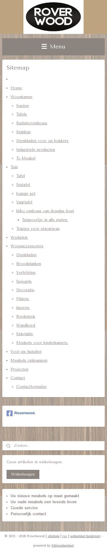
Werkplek (19, 237)
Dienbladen (26, 255)
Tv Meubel (25, 158)
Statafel (23, 184)
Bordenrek (25, 316)
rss (64, 536)
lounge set (25, 193)
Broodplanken (28, 264)
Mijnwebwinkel (63, 545)
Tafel (20, 176)
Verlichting (25, 272)
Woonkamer (22, 96)
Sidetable (24, 334)
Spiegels (24, 281)
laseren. (23, 308)
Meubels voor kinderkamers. (42, 343)
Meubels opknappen (29, 360)
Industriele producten (35, 149)
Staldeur (23, 132)
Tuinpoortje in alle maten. (45, 220)
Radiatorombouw (31, 123)
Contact (18, 378)
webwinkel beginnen (85, 536)
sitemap (53, 536)
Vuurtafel (24, 202)
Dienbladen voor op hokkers (42, 140)
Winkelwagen (23, 474)
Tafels (21, 114)
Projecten (19, 369)
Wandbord (25, 325)
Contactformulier (31, 387)
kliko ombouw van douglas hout (45, 211)
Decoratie (25, 290)
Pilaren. (22, 299)
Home (16, 88)
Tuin (14, 167)
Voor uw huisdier (26, 351)
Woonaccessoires (27, 246)
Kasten (22, 105)
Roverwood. (21, 413)
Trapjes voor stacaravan (38, 228)
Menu (53, 46)
